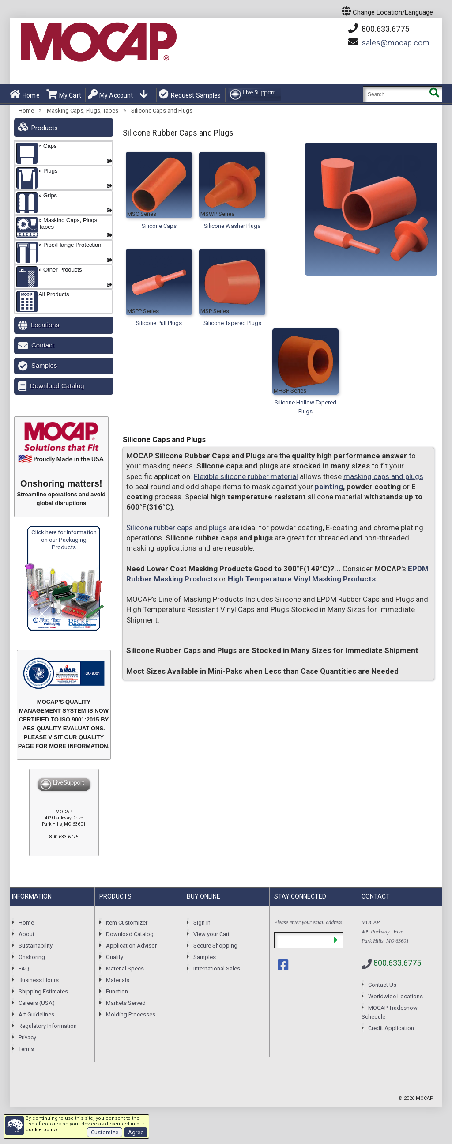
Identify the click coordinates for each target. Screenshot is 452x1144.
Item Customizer (126, 922)
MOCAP (424, 1098)
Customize (104, 1132)
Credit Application (391, 1028)
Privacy (27, 1037)
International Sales (216, 968)
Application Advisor (131, 945)
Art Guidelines (36, 1014)
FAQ (24, 968)
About (26, 934)
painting (329, 486)
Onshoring (32, 957)
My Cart (63, 94)
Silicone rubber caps (159, 527)
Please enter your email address (308, 922)
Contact (42, 345)
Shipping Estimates (43, 991)
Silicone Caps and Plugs (161, 110)
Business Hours (39, 980)
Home (25, 94)
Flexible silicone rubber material (246, 476)
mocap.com (395, 42)
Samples (44, 365)
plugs (218, 527)
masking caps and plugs (383, 476)
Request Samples (190, 94)
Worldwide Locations (395, 996)
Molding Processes (130, 1014)
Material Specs (125, 968)
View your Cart (211, 934)
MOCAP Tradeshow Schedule (390, 1012)
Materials (117, 980)
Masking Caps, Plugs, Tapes (82, 110)
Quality (114, 957)
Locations (45, 324)
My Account (110, 94)
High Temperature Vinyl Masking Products (302, 578)
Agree (135, 1132)
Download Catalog (57, 385)
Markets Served (126, 1003)
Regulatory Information (48, 1026)
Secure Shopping (215, 945)
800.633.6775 (378, 28)
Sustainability (36, 945)
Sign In (202, 922)
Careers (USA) (37, 1003)
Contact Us (382, 985)
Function (117, 991)
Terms (26, 1049)
